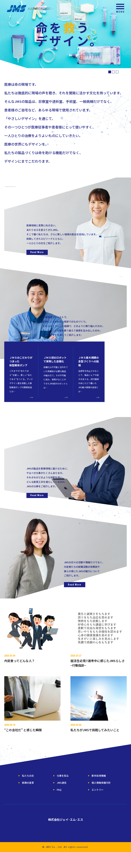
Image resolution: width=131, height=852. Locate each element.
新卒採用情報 (97, 775)
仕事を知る (62, 775)
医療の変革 (28, 782)
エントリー (97, 789)
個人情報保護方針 (101, 782)
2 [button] (113, 72)
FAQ (58, 789)
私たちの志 (28, 775)
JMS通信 (60, 782)
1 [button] (109, 72)
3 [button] (117, 72)
